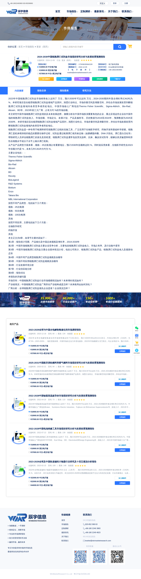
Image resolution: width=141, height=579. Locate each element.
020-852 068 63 (90, 524)
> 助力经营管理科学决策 (17, 538)
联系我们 (126, 11)
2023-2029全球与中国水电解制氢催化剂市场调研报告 (55, 330)
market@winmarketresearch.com (97, 541)
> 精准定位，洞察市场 (16, 530)
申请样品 (82, 79)
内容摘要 (19, 90)
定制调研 (85, 11)
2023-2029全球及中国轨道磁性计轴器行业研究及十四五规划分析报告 (62, 461)
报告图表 (64, 90)
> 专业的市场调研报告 (16, 534)
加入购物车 (46, 79)
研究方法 (86, 90)
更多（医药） (43, 46)
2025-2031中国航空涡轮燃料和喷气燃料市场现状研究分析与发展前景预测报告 (67, 363)
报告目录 (41, 90)
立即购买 (64, 79)
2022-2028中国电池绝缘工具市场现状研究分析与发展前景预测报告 (61, 428)
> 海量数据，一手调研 (16, 526)
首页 (57, 11)
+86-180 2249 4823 (91, 532)
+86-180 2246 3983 (91, 528)
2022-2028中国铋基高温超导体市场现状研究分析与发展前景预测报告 (62, 395)
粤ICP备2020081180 (82, 574)
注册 (126, 3)
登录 (115, 3)
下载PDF (117, 79)
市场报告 (71, 11)
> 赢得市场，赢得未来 (16, 542)
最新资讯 (99, 11)
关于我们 (113, 11)
